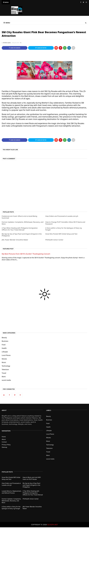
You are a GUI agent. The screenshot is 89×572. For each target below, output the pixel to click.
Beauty (4, 337)
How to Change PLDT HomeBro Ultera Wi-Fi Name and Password (65, 223)
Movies (4, 359)
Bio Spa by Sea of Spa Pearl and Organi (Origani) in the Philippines (22, 235)
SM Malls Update (7, 42)
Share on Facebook (14, 47)
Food (3, 345)
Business (5, 341)
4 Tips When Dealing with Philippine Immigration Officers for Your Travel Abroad (20, 229)
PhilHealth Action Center (54, 240)
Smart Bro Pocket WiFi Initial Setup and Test (61, 234)
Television (5, 369)
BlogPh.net (52, 525)
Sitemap (4, 447)
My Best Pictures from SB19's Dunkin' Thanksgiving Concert (26, 254)
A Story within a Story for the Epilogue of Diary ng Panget (63, 229)
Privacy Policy (6, 445)
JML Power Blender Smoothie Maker (15, 240)
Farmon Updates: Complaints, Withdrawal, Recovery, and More (22, 223)
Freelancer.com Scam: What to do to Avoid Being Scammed (19, 217)
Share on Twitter (40, 47)
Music (4, 362)
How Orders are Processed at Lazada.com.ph (61, 216)
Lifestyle (5, 352)
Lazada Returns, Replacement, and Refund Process (11, 492)
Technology (6, 366)
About (4, 439)
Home (4, 437)
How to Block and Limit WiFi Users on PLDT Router (32, 478)
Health (4, 348)
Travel (4, 373)
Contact (4, 442)
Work (4, 377)
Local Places (6, 355)
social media (6, 380)
